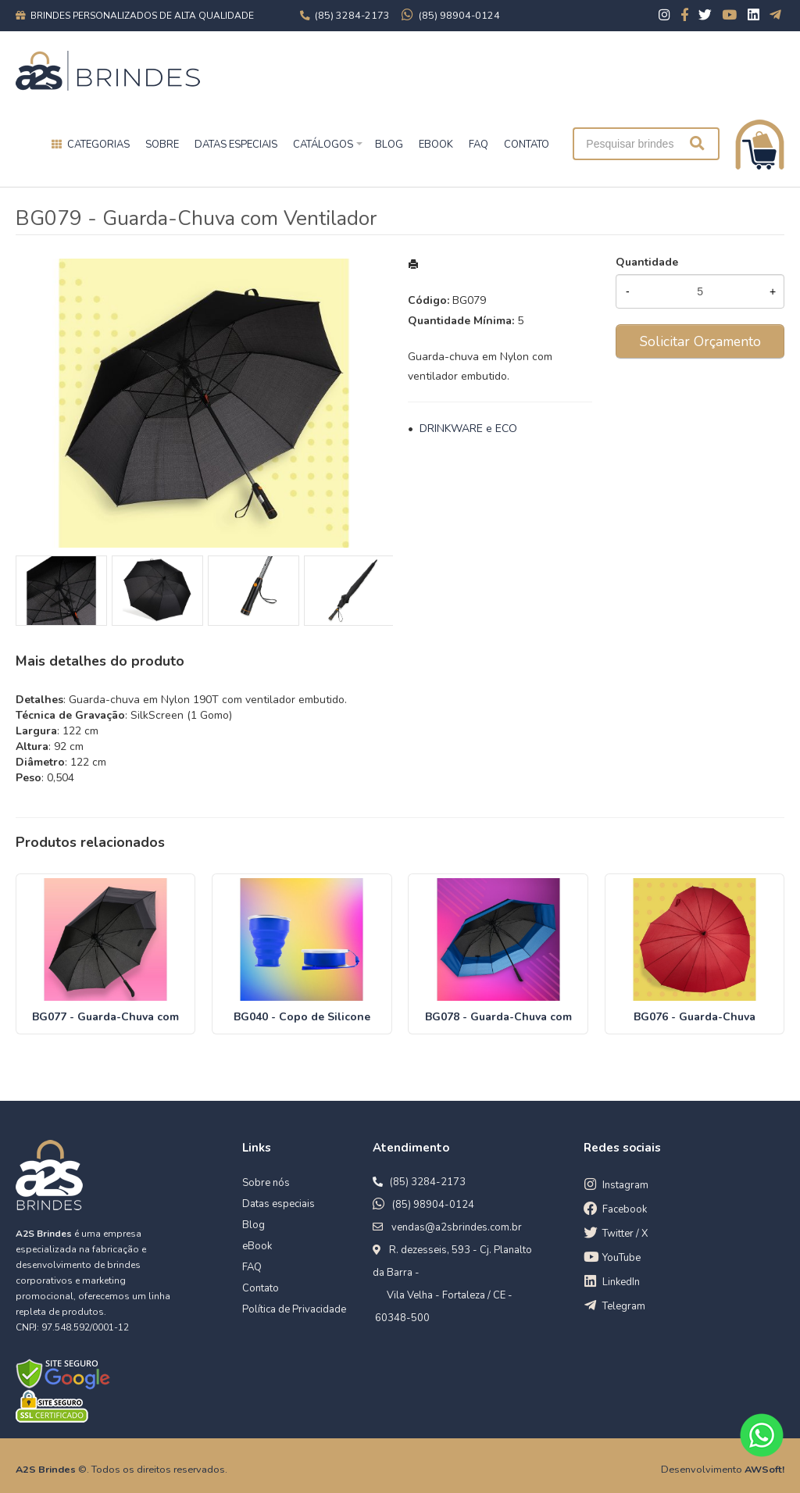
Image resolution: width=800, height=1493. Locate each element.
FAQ (478, 145)
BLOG (389, 145)
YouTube (621, 1258)
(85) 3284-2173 (428, 1182)
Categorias (98, 145)
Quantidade (647, 262)
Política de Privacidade (294, 1309)
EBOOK (436, 145)
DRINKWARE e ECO (468, 428)
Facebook (624, 1209)
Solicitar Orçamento (700, 341)
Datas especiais (236, 145)
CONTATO (526, 145)
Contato (260, 1288)
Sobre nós (266, 1183)
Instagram (625, 1185)
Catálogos (323, 145)
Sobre (162, 145)
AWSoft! (764, 1469)
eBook (257, 1246)
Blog (253, 1225)
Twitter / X (625, 1234)
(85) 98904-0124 (433, 1205)
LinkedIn (621, 1282)
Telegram (623, 1306)
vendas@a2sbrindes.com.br (456, 1227)
